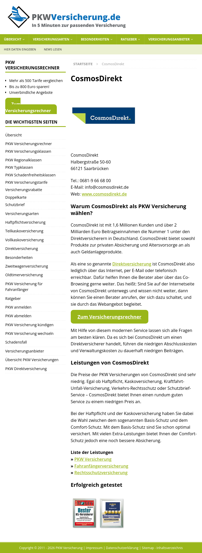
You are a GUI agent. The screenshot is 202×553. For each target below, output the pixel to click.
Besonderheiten (95, 39)
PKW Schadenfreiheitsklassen (30, 174)
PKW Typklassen (19, 167)
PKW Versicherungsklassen (28, 151)
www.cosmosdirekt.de (104, 194)
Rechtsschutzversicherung (101, 472)
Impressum (94, 548)
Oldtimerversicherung (24, 274)
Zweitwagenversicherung (26, 266)
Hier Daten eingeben (20, 49)
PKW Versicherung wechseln (29, 333)
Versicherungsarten (51, 39)
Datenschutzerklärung (122, 548)
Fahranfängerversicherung (101, 466)
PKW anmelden (18, 307)
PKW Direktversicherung (26, 368)
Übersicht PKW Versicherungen (31, 359)
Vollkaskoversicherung (24, 239)
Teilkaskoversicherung (24, 230)
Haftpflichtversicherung (25, 222)
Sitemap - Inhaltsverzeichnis (162, 548)
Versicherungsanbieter (169, 39)
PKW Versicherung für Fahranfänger (24, 286)
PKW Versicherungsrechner (28, 143)
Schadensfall (16, 342)
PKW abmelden (18, 315)
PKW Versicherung (93, 459)
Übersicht (12, 39)
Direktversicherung (131, 264)
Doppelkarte (16, 197)
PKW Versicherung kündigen (29, 324)
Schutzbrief (15, 204)
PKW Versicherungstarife (26, 182)
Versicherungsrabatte (23, 189)
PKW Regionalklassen (23, 159)
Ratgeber (129, 39)
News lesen (53, 49)
